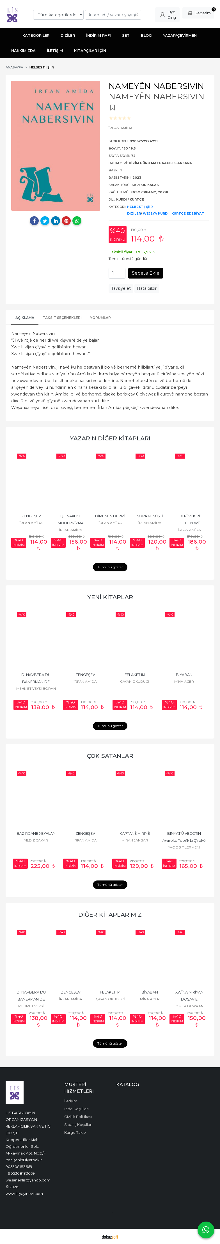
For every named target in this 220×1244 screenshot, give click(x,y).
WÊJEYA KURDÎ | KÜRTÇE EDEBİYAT (173, 213)
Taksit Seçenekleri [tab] (62, 318)
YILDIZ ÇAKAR (36, 840)
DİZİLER (134, 213)
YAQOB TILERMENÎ (184, 847)
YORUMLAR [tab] (100, 318)
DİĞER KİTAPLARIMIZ (110, 914)
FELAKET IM (135, 675)
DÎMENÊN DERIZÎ (110, 516)
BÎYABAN (184, 675)
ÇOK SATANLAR (110, 755)
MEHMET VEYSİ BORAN (36, 688)
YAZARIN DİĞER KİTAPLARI (110, 438)
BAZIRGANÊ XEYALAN (36, 833)
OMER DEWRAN (189, 1006)
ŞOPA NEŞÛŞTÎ (150, 516)
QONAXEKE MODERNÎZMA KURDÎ (71, 523)
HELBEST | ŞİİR (140, 207)
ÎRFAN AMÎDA (31, 523)
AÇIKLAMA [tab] (24, 318)
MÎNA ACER (184, 681)
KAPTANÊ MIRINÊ (135, 833)
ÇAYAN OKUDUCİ (134, 681)
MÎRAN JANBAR (135, 840)
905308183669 (19, 1166)
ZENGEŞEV (31, 516)
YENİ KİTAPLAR (110, 597)
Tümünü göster (110, 567)
